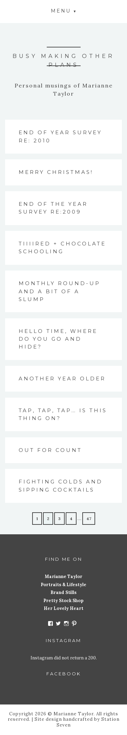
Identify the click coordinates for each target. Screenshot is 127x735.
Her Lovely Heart (63, 608)
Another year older (62, 378)
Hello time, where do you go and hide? (58, 339)
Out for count (50, 450)
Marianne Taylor (63, 576)
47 (88, 518)
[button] (64, 11)
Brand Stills (63, 592)
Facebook (63, 673)
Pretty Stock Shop (63, 600)
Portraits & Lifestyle (63, 585)
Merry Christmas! (56, 172)
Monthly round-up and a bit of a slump (59, 291)
